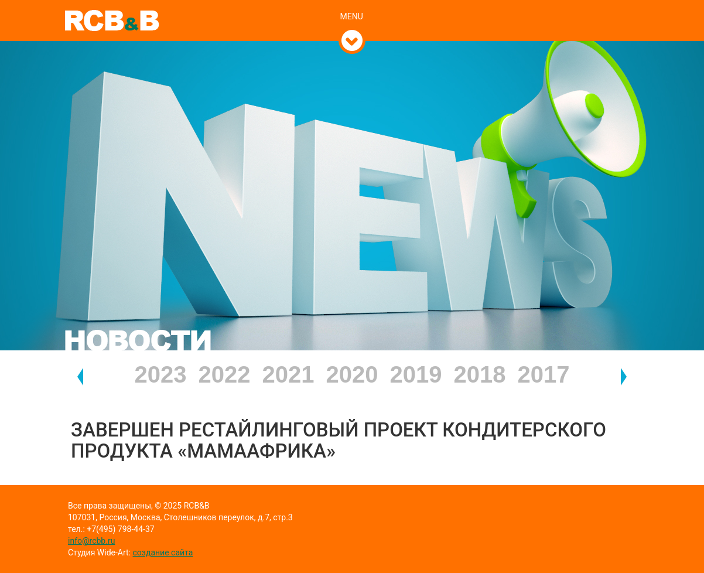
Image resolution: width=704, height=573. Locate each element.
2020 (352, 374)
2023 (161, 374)
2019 (416, 374)
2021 (288, 374)
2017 (544, 374)
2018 (480, 374)
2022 (225, 374)
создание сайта (163, 552)
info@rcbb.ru (91, 540)
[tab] (352, 4)
